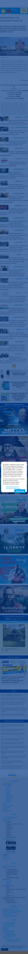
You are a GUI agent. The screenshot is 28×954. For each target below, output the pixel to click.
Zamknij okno (20, 491)
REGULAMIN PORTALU (12, 487)
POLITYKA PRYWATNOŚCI (13, 488)
